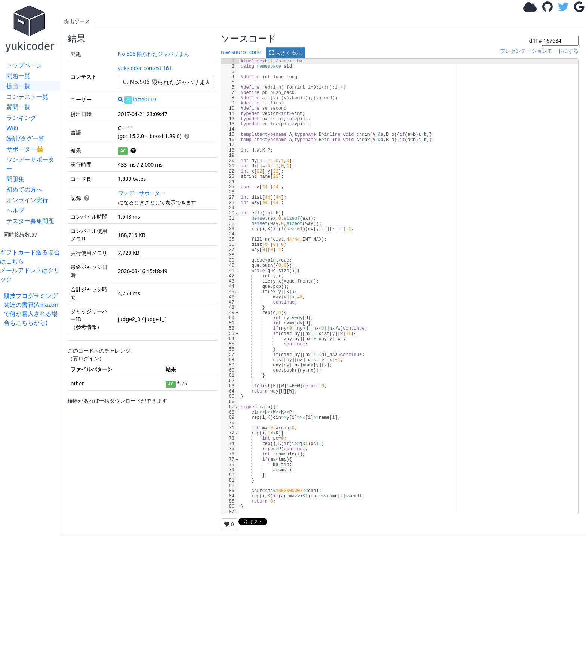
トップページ (24, 65)
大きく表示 (285, 52)
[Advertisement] (32, 439)
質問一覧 (18, 107)
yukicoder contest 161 (145, 67)
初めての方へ (24, 189)
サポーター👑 (25, 149)
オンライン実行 (27, 200)
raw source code (241, 51)
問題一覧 (18, 75)
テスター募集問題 (30, 221)
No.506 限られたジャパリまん (153, 53)
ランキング (21, 117)
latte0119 (140, 99)
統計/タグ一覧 (25, 138)
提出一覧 (18, 86)
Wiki (12, 128)
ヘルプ (15, 210)
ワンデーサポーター (30, 164)
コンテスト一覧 (27, 96)
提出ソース (77, 21)
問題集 (15, 179)
